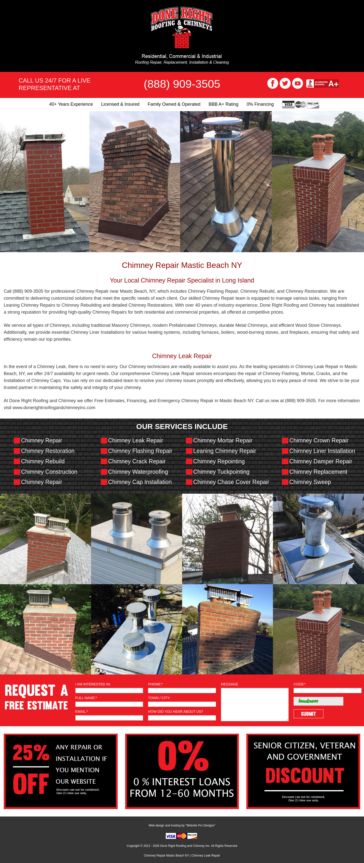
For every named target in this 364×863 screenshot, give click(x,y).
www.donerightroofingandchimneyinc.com (54, 407)
